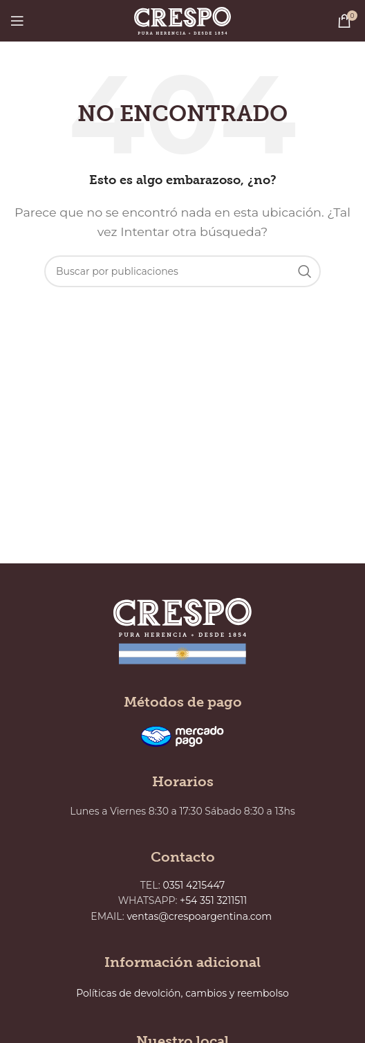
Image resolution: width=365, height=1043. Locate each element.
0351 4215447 (194, 885)
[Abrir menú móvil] (17, 21)
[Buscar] (182, 271)
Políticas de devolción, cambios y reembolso (182, 993)
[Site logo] (182, 19)
